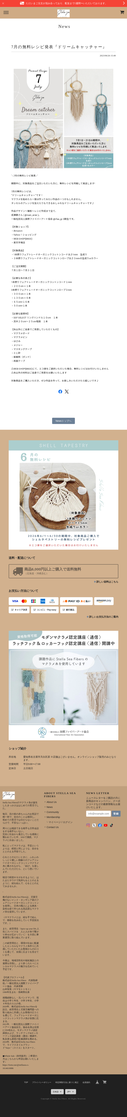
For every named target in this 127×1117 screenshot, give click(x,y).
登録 (116, 813)
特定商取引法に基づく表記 (66, 1082)
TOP (26, 1082)
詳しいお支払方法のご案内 (103, 617)
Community (53, 812)
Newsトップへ (63, 420)
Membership (53, 817)
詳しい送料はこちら (107, 582)
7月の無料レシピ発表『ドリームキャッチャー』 (59, 47)
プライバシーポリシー (41, 1082)
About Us (52, 802)
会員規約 (86, 1082)
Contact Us (53, 827)
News (50, 807)
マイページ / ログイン (61, 822)
